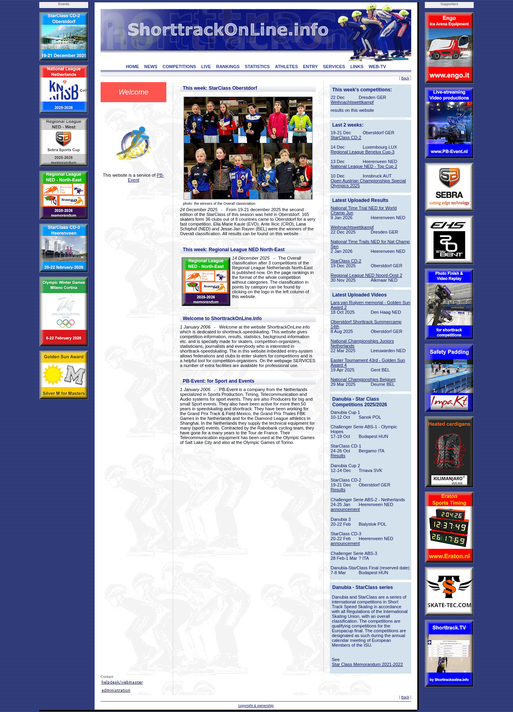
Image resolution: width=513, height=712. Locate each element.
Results (338, 455)
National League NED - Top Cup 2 (364, 166)
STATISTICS (257, 66)
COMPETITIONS (179, 66)
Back (405, 78)
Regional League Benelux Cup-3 (362, 151)
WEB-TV (377, 66)
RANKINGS (228, 66)
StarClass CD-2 (346, 137)
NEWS (151, 66)
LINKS (357, 66)
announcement (345, 509)
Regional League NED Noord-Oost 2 (366, 275)
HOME (132, 66)
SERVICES (334, 66)
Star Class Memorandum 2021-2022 (367, 664)
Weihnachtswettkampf (352, 102)
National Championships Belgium (363, 379)
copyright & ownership (256, 706)
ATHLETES (286, 66)
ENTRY (310, 66)
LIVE (206, 66)
